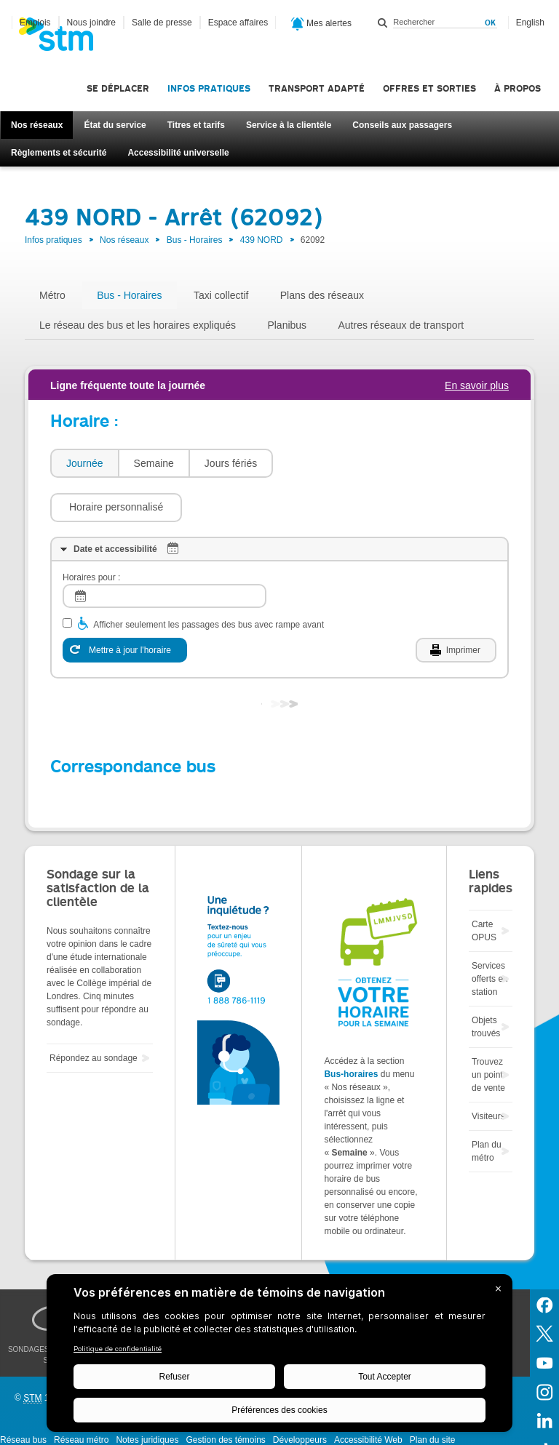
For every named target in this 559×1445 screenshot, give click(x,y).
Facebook (544, 1260)
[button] (346, 463)
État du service (115, 125)
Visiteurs (488, 1073)
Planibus (286, 325)
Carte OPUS (484, 887)
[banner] (63, 38)
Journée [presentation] (84, 463)
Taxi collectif (221, 295)
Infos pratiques (208, 88)
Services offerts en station (490, 935)
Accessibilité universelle (178, 153)
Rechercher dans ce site (383, 22)
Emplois (35, 22)
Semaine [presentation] (154, 463)
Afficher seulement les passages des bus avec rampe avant (208, 581)
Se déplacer (118, 88)
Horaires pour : (91, 534)
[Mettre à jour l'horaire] (125, 606)
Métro (52, 295)
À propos (517, 88)
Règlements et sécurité (58, 153)
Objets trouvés (486, 983)
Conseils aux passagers (402, 125)
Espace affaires (238, 22)
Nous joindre (91, 22)
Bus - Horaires (195, 240)
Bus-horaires (351, 1030)
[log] (164, 552)
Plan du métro (486, 1107)
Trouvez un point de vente (488, 1031)
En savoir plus (477, 385)
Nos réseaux (37, 125)
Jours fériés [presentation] (231, 463)
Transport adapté (317, 88)
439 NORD (261, 240)
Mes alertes (321, 24)
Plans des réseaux (322, 295)
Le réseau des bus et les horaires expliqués (137, 325)
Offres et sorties (429, 88)
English (530, 22)
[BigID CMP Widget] (279, 1356)
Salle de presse (162, 22)
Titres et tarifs (196, 125)
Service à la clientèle (288, 125)
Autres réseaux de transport (401, 325)
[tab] (84, 464)
